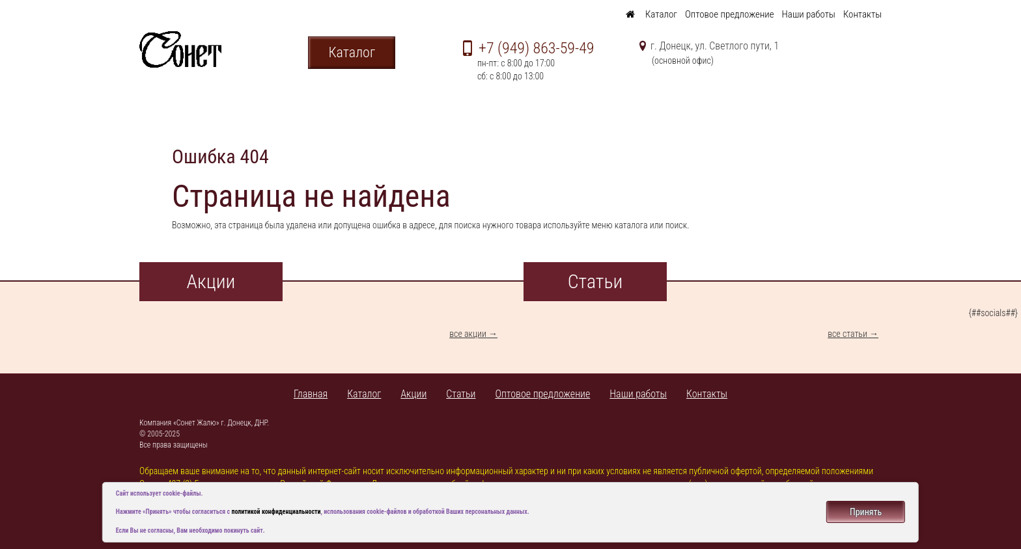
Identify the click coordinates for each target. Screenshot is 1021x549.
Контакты (862, 14)
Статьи (460, 394)
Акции (413, 394)
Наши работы (808, 14)
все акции (467, 333)
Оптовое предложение (729, 14)
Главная (311, 394)
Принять (866, 512)
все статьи (847, 333)
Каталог (661, 14)
